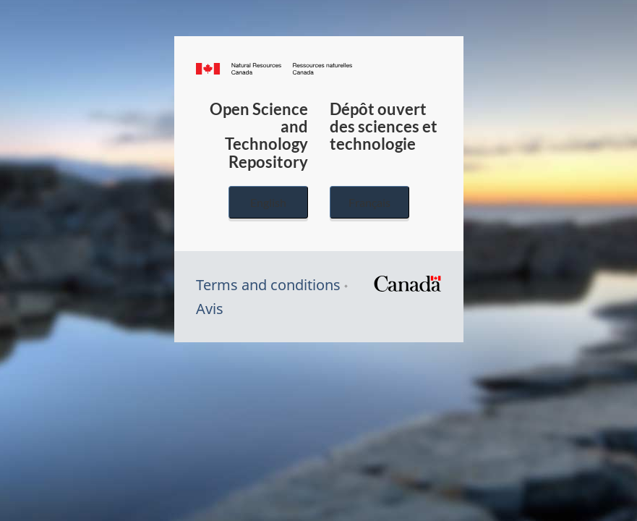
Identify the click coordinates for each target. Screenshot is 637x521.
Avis (209, 308)
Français (369, 202)
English (268, 202)
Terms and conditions (268, 285)
